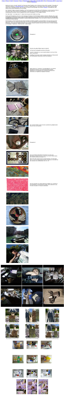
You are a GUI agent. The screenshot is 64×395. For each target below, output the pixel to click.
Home (3, 0)
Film (45, 0)
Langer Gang (59, 0)
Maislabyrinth (26, 0)
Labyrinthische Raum (19, 6)
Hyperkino (45, 7)
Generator (16, 0)
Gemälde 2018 (40, 0)
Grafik (11, 0)
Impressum (34, 1)
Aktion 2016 (32, 0)
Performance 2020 (51, 0)
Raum (21, 0)
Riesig (7, 0)
